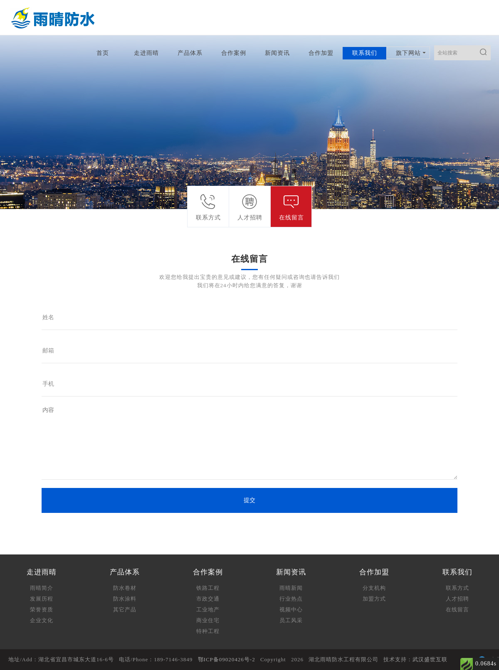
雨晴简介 (41, 588)
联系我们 (364, 53)
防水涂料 (124, 599)
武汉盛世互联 (430, 659)
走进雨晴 (146, 53)
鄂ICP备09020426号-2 (226, 659)
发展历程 (41, 599)
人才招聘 (457, 599)
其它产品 (124, 609)
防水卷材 (124, 588)
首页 (102, 53)
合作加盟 (321, 53)
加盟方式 (374, 599)
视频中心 (291, 609)
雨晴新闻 (291, 588)
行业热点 (291, 599)
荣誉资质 (41, 609)
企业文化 (41, 620)
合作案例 (233, 53)
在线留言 (457, 609)
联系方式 (457, 588)
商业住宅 (208, 620)
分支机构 (374, 588)
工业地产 (208, 609)
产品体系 (190, 53)
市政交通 (208, 599)
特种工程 (208, 631)
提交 (249, 500)
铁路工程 (208, 588)
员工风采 (291, 620)
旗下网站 (408, 53)
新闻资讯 (277, 53)
